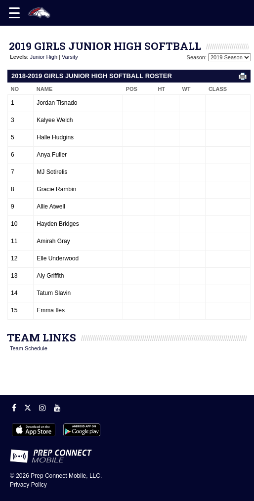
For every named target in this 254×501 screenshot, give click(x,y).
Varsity (70, 57)
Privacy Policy (28, 484)
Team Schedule (28, 348)
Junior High (43, 57)
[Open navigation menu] (14, 12)
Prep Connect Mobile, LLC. (66, 475)
